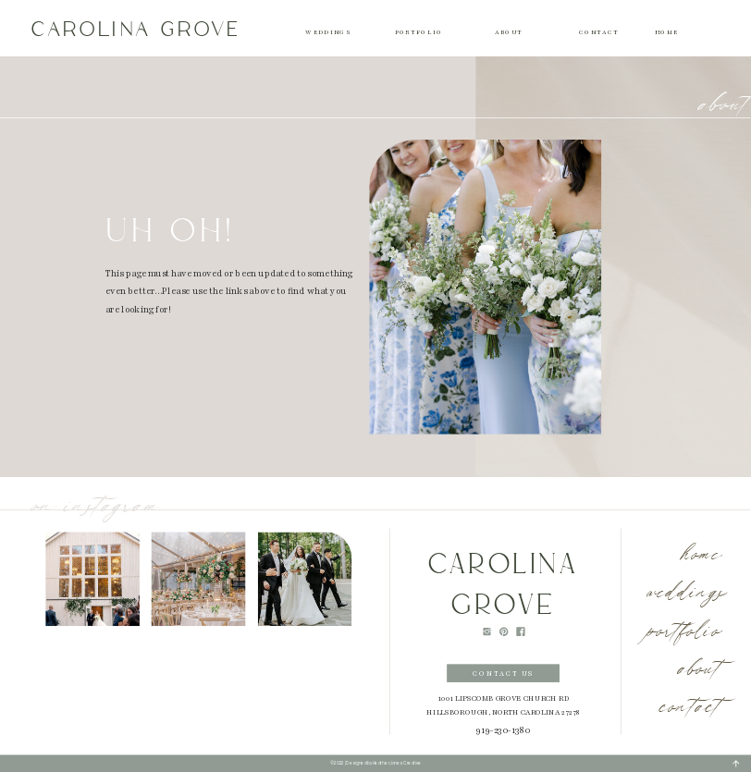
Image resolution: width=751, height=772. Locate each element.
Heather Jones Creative (397, 763)
